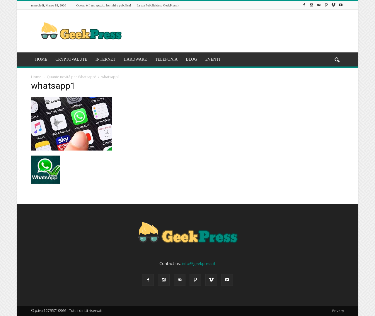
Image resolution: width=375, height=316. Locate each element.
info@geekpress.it (199, 263)
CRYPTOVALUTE (71, 59)
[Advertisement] (237, 31)
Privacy (338, 310)
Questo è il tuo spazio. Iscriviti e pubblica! (103, 5)
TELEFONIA (166, 59)
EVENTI (212, 59)
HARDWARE (135, 59)
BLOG (191, 59)
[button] (337, 60)
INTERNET (105, 59)
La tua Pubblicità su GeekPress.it (158, 5)
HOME (41, 59)
